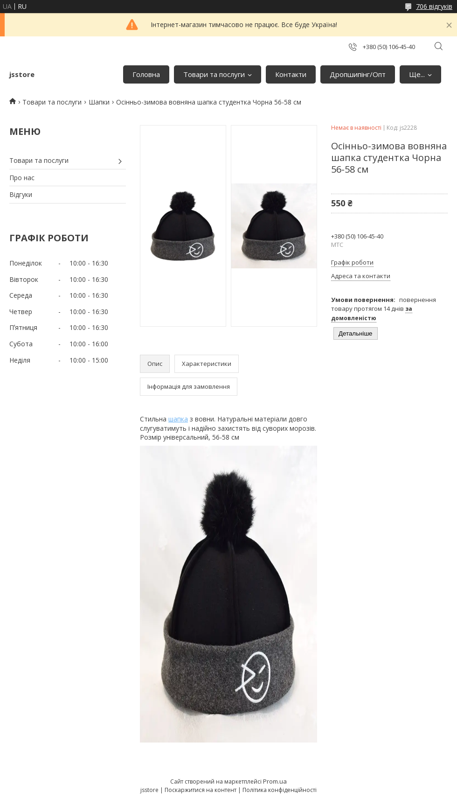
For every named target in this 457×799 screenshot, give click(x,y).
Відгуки (20, 194)
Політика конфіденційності (279, 790)
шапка (178, 418)
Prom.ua (275, 781)
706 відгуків (434, 6)
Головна (146, 74)
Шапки (99, 102)
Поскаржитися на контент (200, 790)
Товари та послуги (214, 74)
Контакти (290, 74)
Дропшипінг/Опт (358, 74)
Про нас (22, 177)
